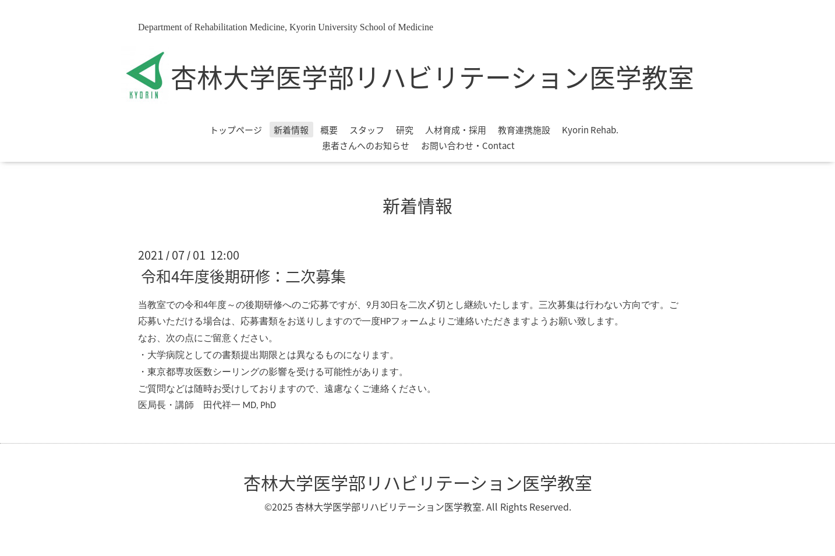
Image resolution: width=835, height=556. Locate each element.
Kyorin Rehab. (590, 129)
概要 (329, 129)
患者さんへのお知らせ (365, 145)
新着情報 (291, 129)
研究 (404, 129)
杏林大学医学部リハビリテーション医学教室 (432, 77)
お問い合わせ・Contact (468, 145)
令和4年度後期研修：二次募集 (243, 275)
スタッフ (366, 129)
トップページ (236, 129)
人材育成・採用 (455, 129)
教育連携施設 (524, 129)
